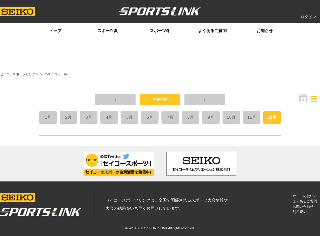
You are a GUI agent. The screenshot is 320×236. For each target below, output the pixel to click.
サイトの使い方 (305, 196)
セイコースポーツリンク (17, 74)
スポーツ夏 (107, 30)
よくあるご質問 (212, 30)
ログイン (308, 17)
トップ (55, 30)
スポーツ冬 (160, 30)
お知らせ (265, 30)
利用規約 (300, 212)
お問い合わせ (303, 206)
